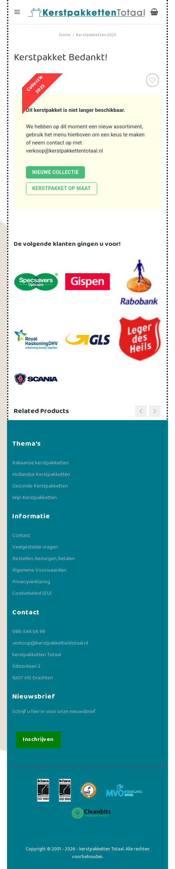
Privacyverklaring (31, 582)
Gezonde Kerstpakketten (40, 486)
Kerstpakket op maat (61, 188)
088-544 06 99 (28, 631)
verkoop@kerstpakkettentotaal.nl (64, 151)
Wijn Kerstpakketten (34, 497)
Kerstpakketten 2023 (96, 35)
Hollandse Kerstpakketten (41, 474)
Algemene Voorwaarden (39, 570)
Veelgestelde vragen (35, 547)
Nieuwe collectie (55, 172)
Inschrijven (38, 739)
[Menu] (18, 12)
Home (64, 35)
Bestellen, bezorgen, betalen (43, 558)
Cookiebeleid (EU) (32, 593)
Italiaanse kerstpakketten (40, 463)
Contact (21, 535)
